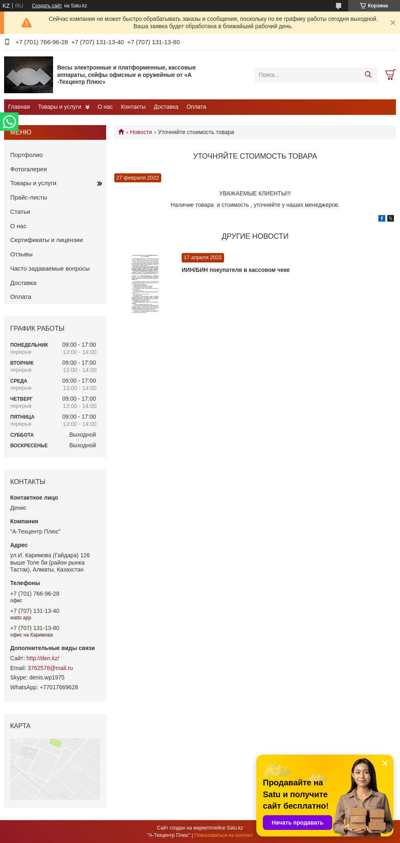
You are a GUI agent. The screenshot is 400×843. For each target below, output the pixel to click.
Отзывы (21, 254)
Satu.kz (235, 828)
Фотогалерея (28, 169)
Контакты (133, 106)
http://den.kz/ (43, 658)
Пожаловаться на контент (223, 835)
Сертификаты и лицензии (46, 239)
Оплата (196, 106)
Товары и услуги (59, 106)
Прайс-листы (28, 197)
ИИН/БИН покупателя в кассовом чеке (236, 270)
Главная (19, 106)
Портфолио (26, 154)
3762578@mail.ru (50, 668)
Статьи (20, 211)
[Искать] (368, 74)
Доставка (166, 106)
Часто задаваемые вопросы (50, 268)
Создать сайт (47, 6)
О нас (105, 106)
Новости (141, 132)
